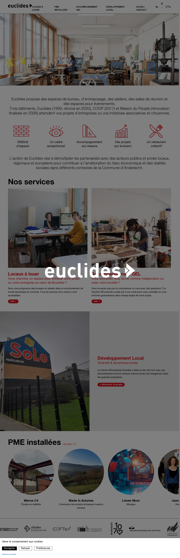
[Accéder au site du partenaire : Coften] (65, 528)
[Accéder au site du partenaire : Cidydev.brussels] (39, 529)
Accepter (9, 548)
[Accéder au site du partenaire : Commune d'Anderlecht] (120, 528)
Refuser (25, 548)
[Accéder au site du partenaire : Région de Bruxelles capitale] (148, 528)
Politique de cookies (9, 554)
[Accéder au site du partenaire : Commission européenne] (94, 528)
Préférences (43, 548)
